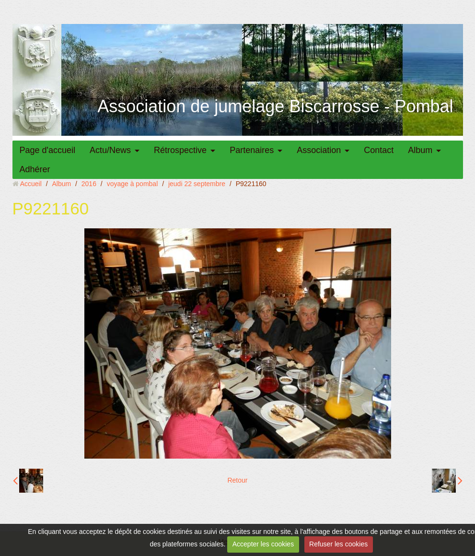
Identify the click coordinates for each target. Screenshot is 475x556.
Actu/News (110, 150)
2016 (88, 184)
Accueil (31, 184)
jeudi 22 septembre (196, 184)
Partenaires (252, 150)
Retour (237, 480)
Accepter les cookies (263, 544)
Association (319, 150)
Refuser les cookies (338, 544)
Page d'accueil (48, 150)
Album (420, 150)
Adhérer (35, 169)
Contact (379, 150)
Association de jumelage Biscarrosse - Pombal (275, 106)
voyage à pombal (132, 184)
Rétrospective (180, 150)
